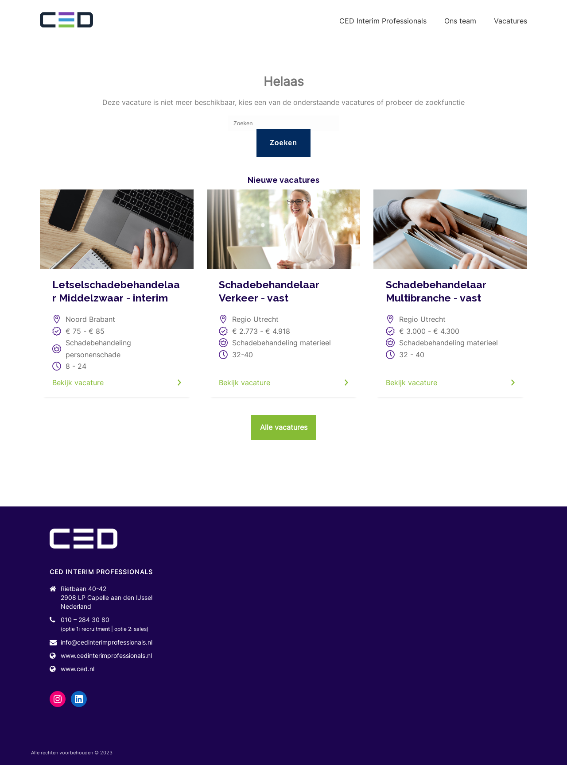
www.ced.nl (77, 668)
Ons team (460, 20)
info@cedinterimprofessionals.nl (106, 642)
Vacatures (510, 20)
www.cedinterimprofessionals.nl (106, 655)
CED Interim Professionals (383, 20)
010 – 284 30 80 (85, 619)
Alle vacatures (283, 427)
